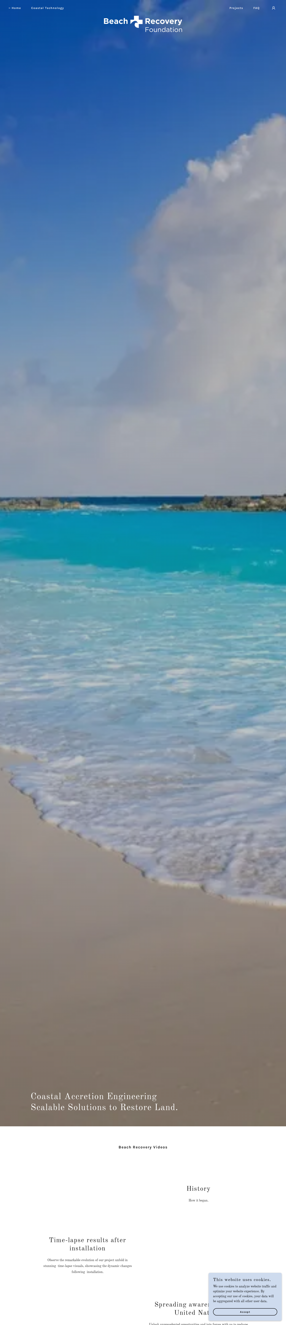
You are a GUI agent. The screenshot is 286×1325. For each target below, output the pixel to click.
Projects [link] (236, 8)
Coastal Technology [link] (47, 8)
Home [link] (16, 8)
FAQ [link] (256, 8)
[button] (273, 8)
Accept (245, 1312)
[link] (143, 7)
